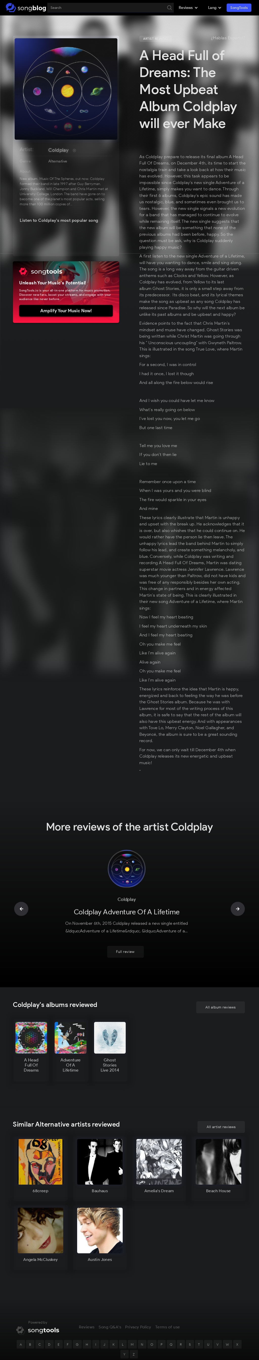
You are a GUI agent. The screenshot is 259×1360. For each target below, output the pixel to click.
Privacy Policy (138, 1331)
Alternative (57, 161)
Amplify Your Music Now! (66, 311)
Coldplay (58, 150)
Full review (125, 956)
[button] (188, 7)
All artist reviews (221, 1127)
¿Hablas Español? (228, 38)
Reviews (87, 1331)
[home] (26, 7)
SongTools (239, 8)
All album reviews (220, 1011)
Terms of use (167, 1331)
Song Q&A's (110, 1331)
